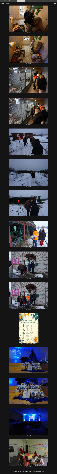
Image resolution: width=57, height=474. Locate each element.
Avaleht (3, 3)
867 (31, 471)
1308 (34, 471)
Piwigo (30, 472)
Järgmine (38, 471)
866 (29, 471)
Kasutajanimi (54, 1)
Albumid (2, 1)
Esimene (15, 471)
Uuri (7, 1)
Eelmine (19, 471)
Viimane (42, 471)
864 (26, 471)
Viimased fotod (12, 1)
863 (24, 471)
